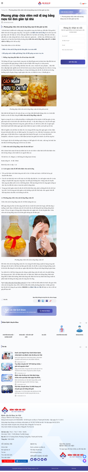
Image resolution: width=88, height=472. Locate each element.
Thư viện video (5, 459)
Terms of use (54, 469)
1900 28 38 (8, 461)
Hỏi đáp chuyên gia (36, 451)
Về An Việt (4, 448)
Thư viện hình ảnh (6, 456)
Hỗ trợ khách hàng (35, 453)
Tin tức (3, 453)
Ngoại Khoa (79, 334)
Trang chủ (4, 10)
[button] (80, 323)
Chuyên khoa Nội (62, 334)
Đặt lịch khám (45, 311)
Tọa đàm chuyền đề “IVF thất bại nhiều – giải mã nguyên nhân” (29, 365)
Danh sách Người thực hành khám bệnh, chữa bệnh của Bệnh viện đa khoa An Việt (28, 354)
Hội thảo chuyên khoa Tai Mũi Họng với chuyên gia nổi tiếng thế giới (28, 389)
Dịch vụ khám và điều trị (37, 448)
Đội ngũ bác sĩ (5, 451)
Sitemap (74, 469)
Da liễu (44, 334)
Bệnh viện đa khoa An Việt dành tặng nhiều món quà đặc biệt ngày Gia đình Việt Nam (28, 377)
